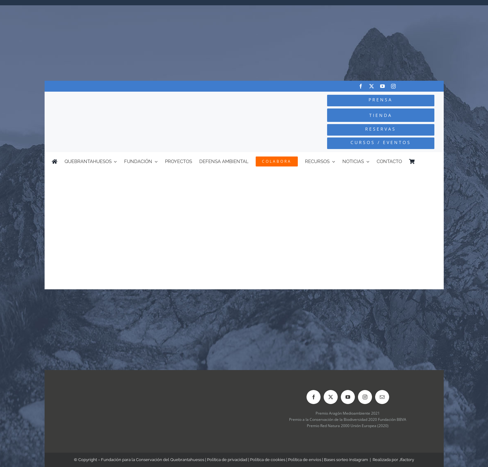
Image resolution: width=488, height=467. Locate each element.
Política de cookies (267, 459)
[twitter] (371, 86)
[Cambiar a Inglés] (433, 161)
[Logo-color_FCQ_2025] (119, 100)
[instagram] (393, 86)
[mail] (382, 397)
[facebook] (360, 86)
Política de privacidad (227, 459)
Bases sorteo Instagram (346, 459)
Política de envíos (304, 459)
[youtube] (382, 86)
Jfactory (406, 459)
